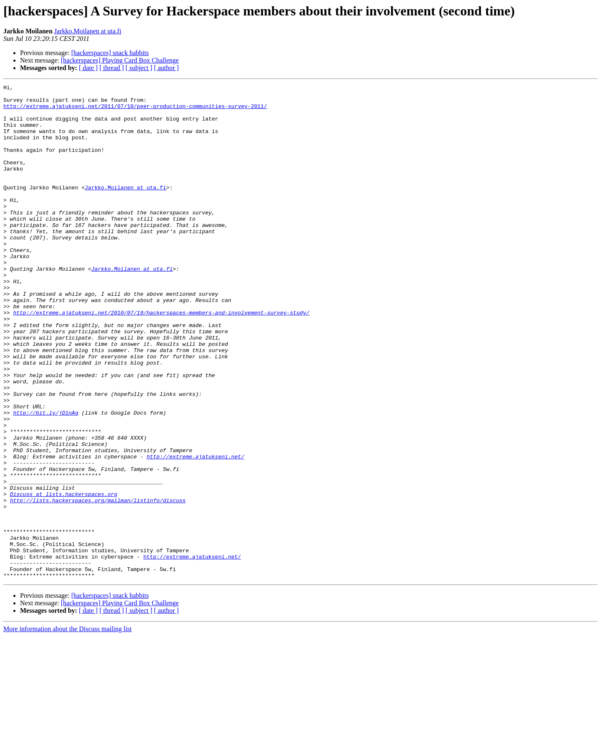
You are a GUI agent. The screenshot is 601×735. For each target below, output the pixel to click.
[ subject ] (139, 67)
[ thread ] (111, 67)
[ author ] (166, 67)
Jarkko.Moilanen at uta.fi (87, 31)
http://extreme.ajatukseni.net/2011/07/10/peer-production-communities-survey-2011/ (135, 111)
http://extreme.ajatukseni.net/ (195, 531)
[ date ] (88, 67)
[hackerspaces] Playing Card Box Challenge (120, 60)
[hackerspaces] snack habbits (110, 52)
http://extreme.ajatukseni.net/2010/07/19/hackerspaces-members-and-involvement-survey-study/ (161, 358)
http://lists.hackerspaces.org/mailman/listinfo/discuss (98, 584)
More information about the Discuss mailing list (67, 727)
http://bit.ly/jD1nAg (45, 479)
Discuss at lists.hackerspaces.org (63, 576)
